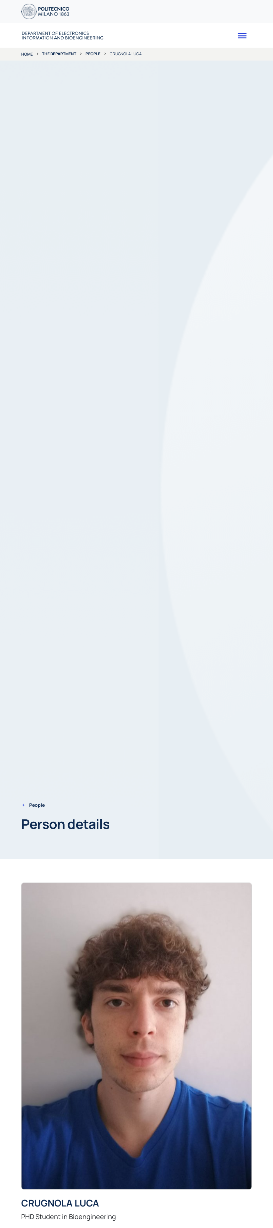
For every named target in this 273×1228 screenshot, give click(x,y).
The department (59, 54)
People (92, 54)
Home (27, 54)
